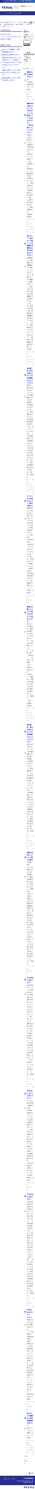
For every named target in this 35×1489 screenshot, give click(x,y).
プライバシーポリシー (6, 1479)
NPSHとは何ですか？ (30, 1312)
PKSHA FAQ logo (29, 1487)
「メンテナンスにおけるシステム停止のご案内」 (10, 38)
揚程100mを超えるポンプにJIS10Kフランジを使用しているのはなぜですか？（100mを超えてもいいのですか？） (11, 62)
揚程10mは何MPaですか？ (11, 55)
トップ (5, 13)
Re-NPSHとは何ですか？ (30, 980)
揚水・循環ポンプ (20, 24)
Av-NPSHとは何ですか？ (30, 1197)
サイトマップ (13, 1479)
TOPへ (33, 1473)
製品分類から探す (9, 24)
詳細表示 (29, 216)
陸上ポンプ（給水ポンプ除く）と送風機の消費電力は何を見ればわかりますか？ (30, 245)
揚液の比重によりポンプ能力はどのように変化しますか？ (11, 72)
